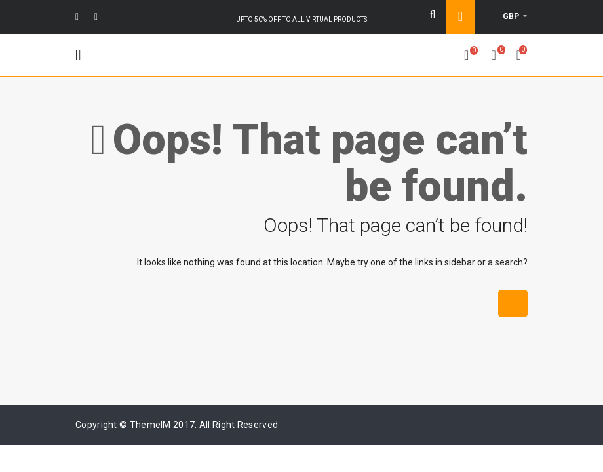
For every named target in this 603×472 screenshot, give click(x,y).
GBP (512, 16)
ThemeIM (150, 425)
